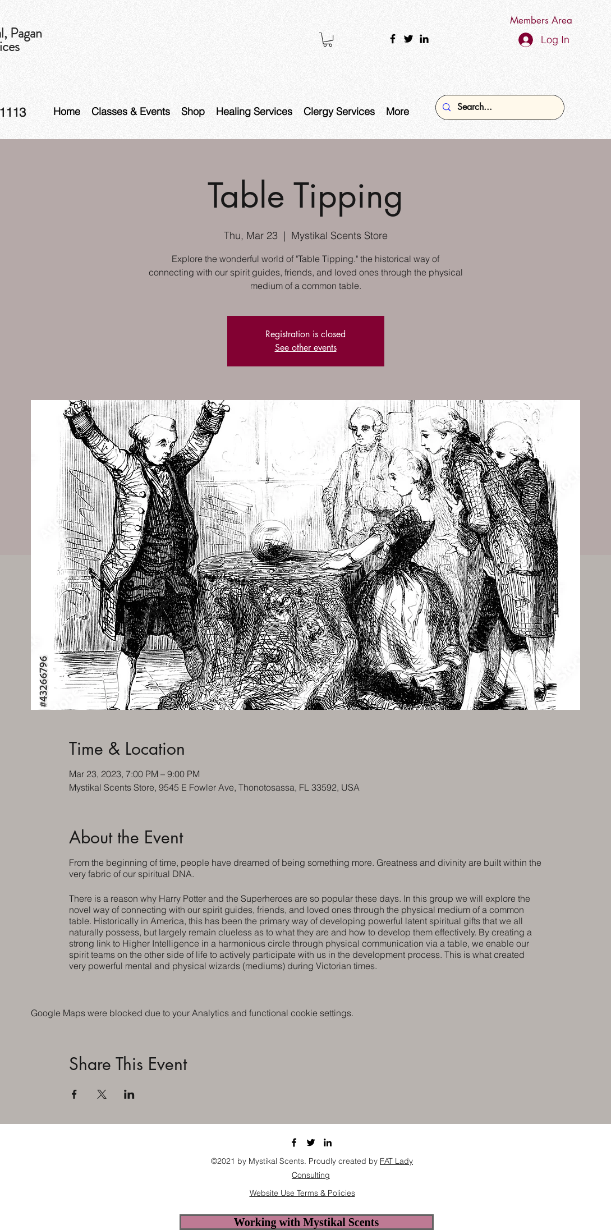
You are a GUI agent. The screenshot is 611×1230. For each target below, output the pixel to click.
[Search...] (498, 107)
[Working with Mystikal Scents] (307, 1222)
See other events (306, 348)
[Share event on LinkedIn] (129, 1094)
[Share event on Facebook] (74, 1094)
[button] (327, 40)
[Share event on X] (102, 1094)
